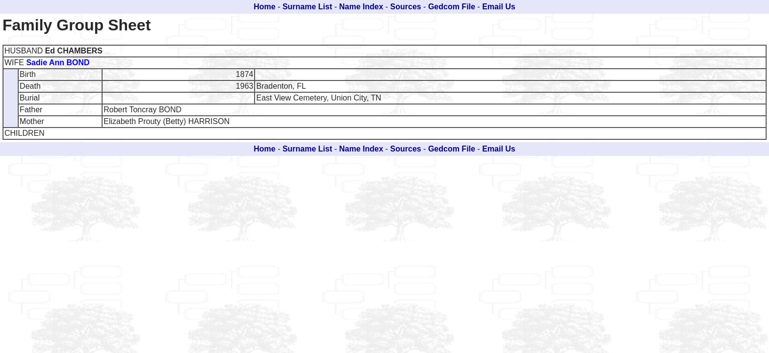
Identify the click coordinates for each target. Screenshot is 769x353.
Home (264, 6)
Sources (405, 6)
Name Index (361, 6)
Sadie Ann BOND (57, 62)
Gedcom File (451, 6)
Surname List (307, 6)
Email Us (498, 6)
